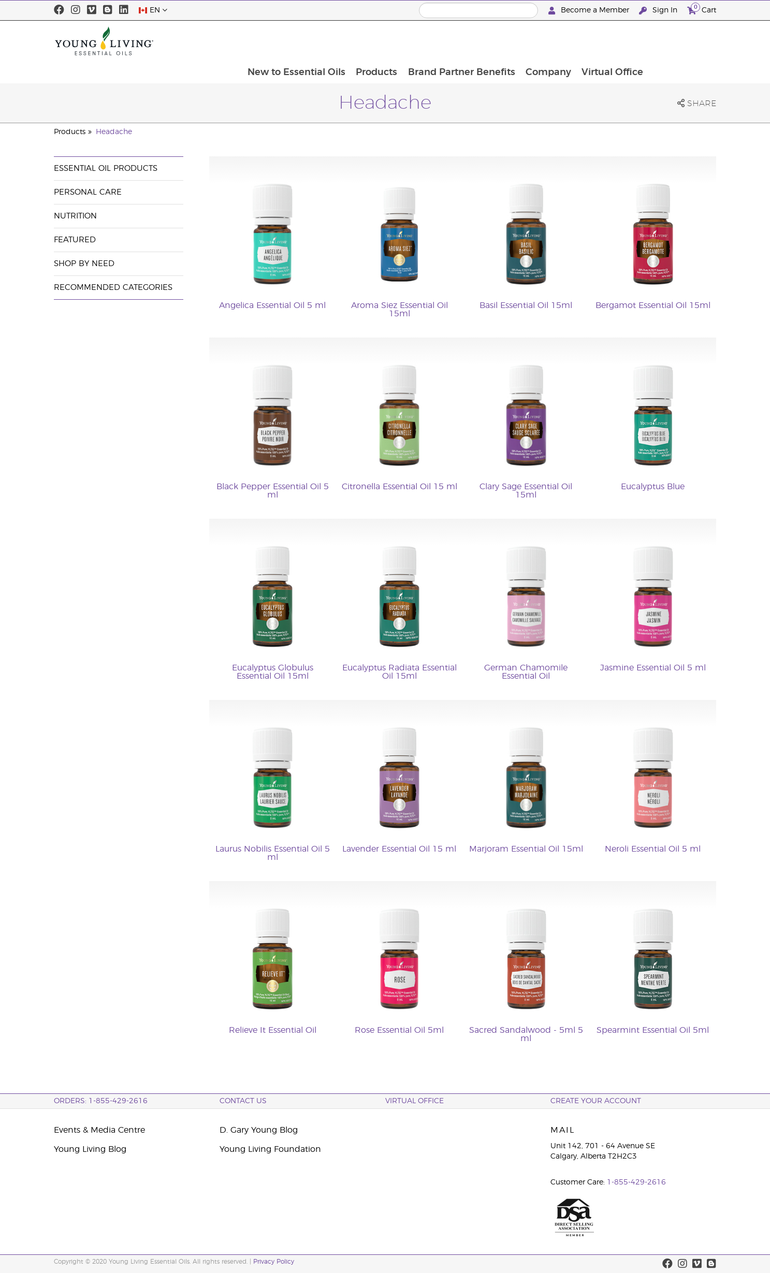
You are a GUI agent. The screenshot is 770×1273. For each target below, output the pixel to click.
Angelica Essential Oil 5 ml (272, 305)
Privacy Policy (273, 1262)
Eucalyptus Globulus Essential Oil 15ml (272, 672)
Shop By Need (84, 264)
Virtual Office (679, 41)
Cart (701, 9)
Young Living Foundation (270, 1149)
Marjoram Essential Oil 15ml (526, 849)
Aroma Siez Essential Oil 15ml (399, 309)
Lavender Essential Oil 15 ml (399, 849)
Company (614, 41)
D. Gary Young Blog (259, 1130)
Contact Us (243, 1101)
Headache (114, 132)
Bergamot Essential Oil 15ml (652, 305)
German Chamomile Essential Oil (526, 672)
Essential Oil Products (105, 168)
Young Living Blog (90, 1149)
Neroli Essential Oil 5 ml (653, 849)
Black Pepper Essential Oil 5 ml (272, 490)
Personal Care (88, 192)
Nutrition (75, 216)
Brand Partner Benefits (526, 41)
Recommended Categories (113, 287)
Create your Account (595, 1101)
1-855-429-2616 (636, 1182)
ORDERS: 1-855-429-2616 (101, 1101)
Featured (75, 240)
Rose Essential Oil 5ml (399, 1030)
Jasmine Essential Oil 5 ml (653, 668)
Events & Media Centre (99, 1130)
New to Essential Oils (360, 41)
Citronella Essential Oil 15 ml (399, 486)
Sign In (659, 10)
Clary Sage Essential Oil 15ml (526, 490)
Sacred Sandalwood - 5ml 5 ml (526, 1034)
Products (441, 41)
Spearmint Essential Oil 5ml (653, 1030)
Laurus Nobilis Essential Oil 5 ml (272, 853)
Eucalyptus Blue (653, 486)
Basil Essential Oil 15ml (526, 305)
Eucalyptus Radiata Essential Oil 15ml (399, 672)
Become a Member (589, 10)
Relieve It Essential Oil (272, 1030)
